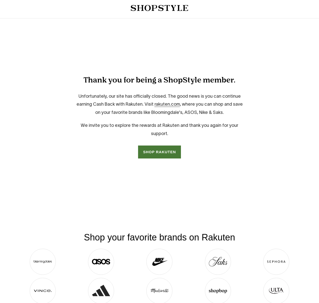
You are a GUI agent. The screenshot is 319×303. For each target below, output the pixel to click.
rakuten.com (167, 104)
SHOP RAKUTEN (159, 152)
